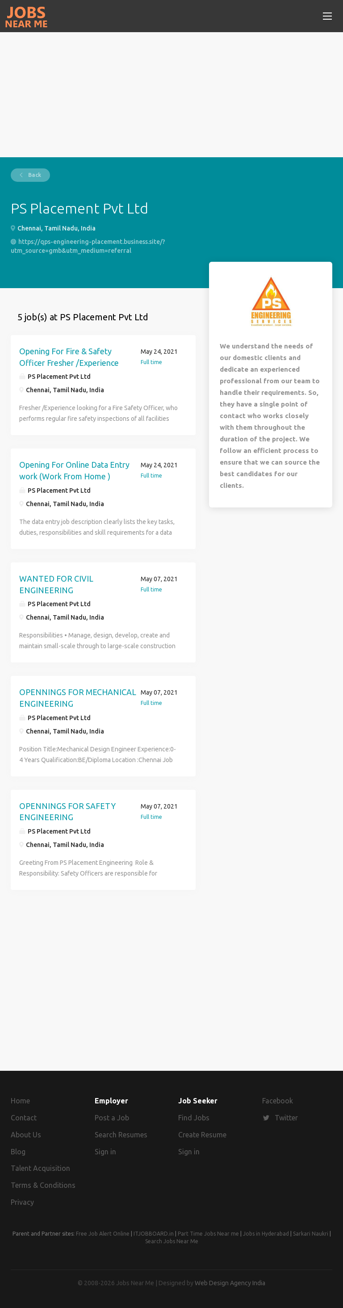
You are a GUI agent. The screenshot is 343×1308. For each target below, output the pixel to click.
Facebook (277, 1101)
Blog (18, 1152)
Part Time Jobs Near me (208, 1234)
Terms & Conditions (43, 1185)
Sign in (105, 1152)
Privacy (22, 1202)
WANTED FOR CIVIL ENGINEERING (56, 584)
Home (20, 1101)
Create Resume (202, 1135)
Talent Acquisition (40, 1168)
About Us (26, 1135)
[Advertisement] (171, 94)
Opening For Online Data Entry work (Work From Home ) (74, 470)
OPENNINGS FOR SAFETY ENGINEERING (67, 811)
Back (34, 175)
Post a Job (112, 1118)
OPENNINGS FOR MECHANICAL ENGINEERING (77, 698)
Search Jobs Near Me (171, 1241)
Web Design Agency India (230, 1283)
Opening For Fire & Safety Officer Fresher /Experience (69, 357)
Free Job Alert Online (103, 1234)
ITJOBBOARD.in (154, 1234)
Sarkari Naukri (310, 1234)
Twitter (286, 1118)
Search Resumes (121, 1135)
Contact (24, 1118)
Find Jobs (193, 1118)
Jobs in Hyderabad (266, 1234)
